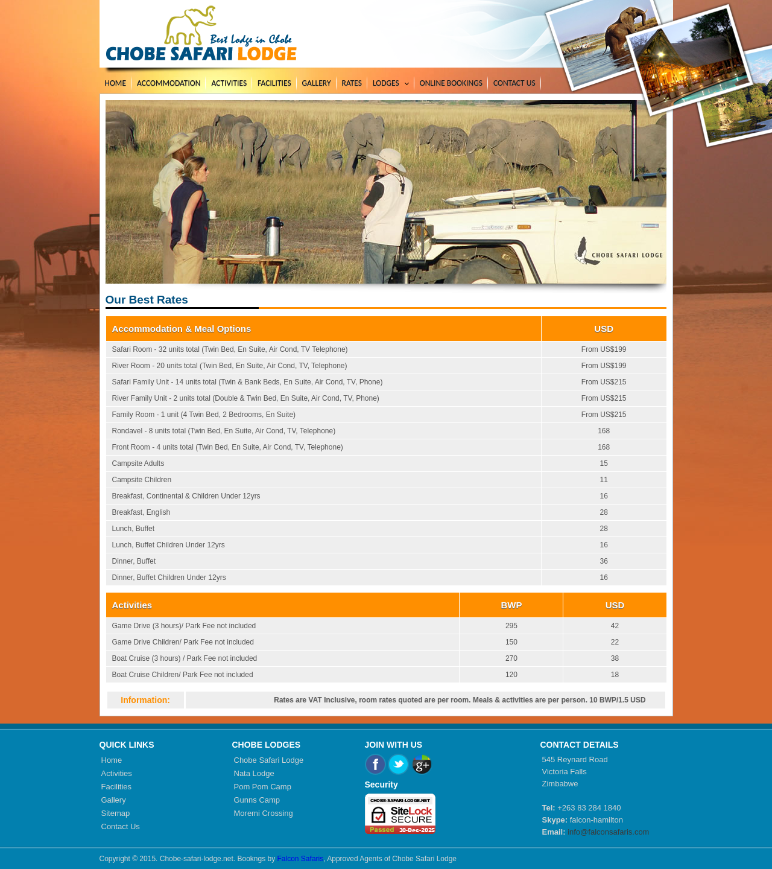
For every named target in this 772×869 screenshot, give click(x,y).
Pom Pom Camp (262, 786)
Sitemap (115, 813)
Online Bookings (451, 83)
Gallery (316, 83)
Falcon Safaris (300, 859)
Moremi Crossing (263, 813)
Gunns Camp (257, 799)
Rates (352, 83)
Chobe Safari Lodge (269, 760)
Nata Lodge (254, 773)
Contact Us (514, 83)
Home (115, 83)
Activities (229, 83)
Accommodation (168, 83)
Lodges (386, 83)
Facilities (274, 83)
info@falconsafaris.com (608, 831)
